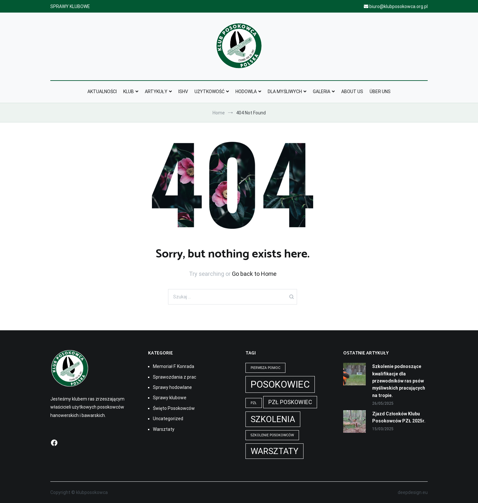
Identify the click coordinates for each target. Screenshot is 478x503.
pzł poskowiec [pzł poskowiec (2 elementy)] (290, 402)
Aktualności (102, 91)
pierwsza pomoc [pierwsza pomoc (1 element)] (265, 368)
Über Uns (380, 91)
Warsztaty (163, 429)
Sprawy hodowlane (172, 387)
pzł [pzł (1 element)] (254, 403)
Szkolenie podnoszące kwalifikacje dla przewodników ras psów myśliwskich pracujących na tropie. (398, 381)
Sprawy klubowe (169, 397)
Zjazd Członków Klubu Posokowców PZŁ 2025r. (398, 417)
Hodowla (246, 91)
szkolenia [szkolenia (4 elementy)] (273, 419)
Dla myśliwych (285, 91)
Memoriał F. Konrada (173, 366)
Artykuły (156, 91)
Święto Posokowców (174, 408)
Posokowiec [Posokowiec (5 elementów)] (280, 384)
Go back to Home (254, 273)
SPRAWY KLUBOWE (70, 6)
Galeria (321, 91)
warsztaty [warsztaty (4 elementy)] (274, 451)
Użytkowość (209, 91)
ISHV (183, 91)
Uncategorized (168, 418)
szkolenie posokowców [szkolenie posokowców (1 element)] (272, 435)
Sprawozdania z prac (174, 377)
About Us (352, 91)
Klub (128, 91)
